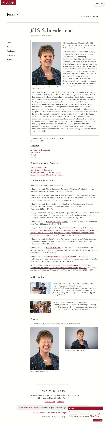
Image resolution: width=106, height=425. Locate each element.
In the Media (11, 55)
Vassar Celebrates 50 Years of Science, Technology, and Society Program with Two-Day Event (73, 284)
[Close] (101, 408)
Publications (11, 51)
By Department (86, 16)
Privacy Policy (94, 416)
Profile (9, 43)
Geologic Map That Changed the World (61, 256)
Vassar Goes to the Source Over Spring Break (69, 302)
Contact (9, 47)
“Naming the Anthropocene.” (57, 221)
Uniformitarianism (53, 247)
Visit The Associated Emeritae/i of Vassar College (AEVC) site (53, 413)
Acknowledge (98, 420)
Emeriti (95, 16)
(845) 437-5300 (49, 401)
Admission (46, 416)
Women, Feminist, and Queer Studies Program (47, 175)
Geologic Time (51, 239)
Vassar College (60, 416)
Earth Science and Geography (41, 170)
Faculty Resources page (31, 408)
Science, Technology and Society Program (45, 172)
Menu (99, 3)
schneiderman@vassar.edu (40, 150)
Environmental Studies (38, 167)
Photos (9, 59)
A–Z (76, 16)
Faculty (13, 14)
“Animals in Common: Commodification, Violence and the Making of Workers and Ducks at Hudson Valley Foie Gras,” (61, 266)
